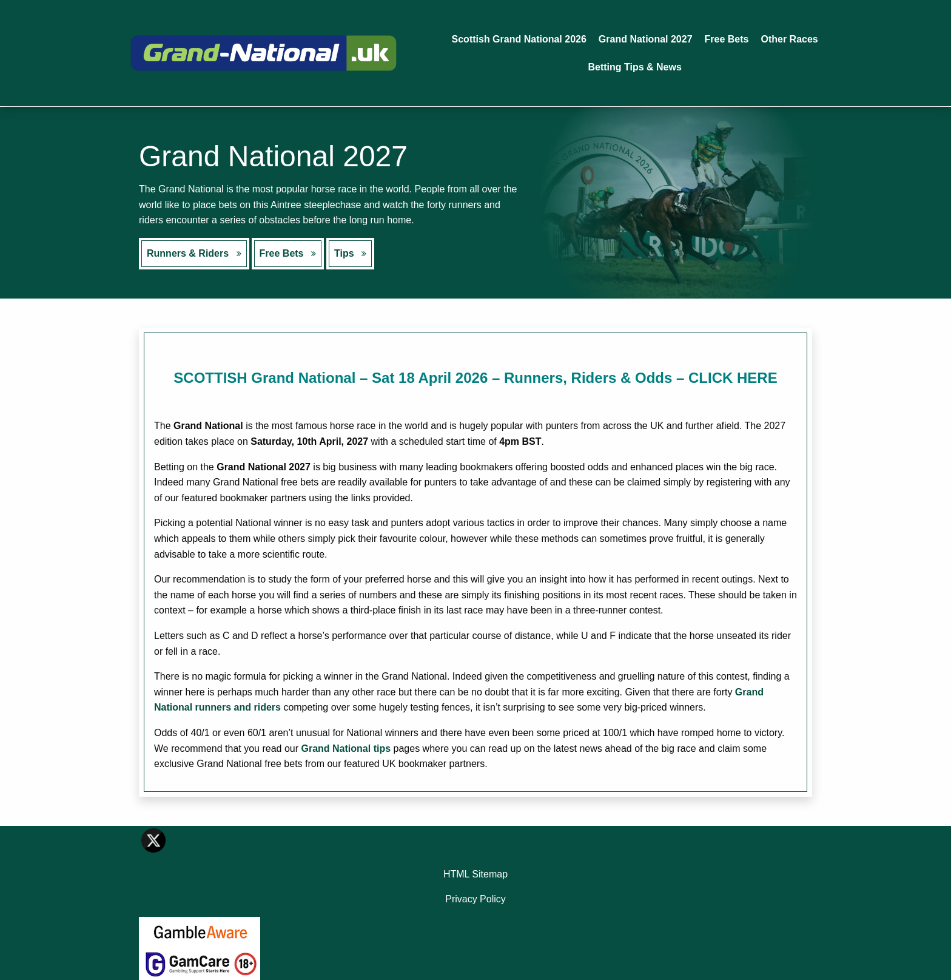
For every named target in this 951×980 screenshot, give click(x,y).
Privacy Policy (475, 899)
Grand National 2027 (646, 39)
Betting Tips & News (634, 67)
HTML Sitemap (475, 874)
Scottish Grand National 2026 (519, 39)
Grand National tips (346, 748)
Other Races (789, 39)
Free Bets (727, 39)
